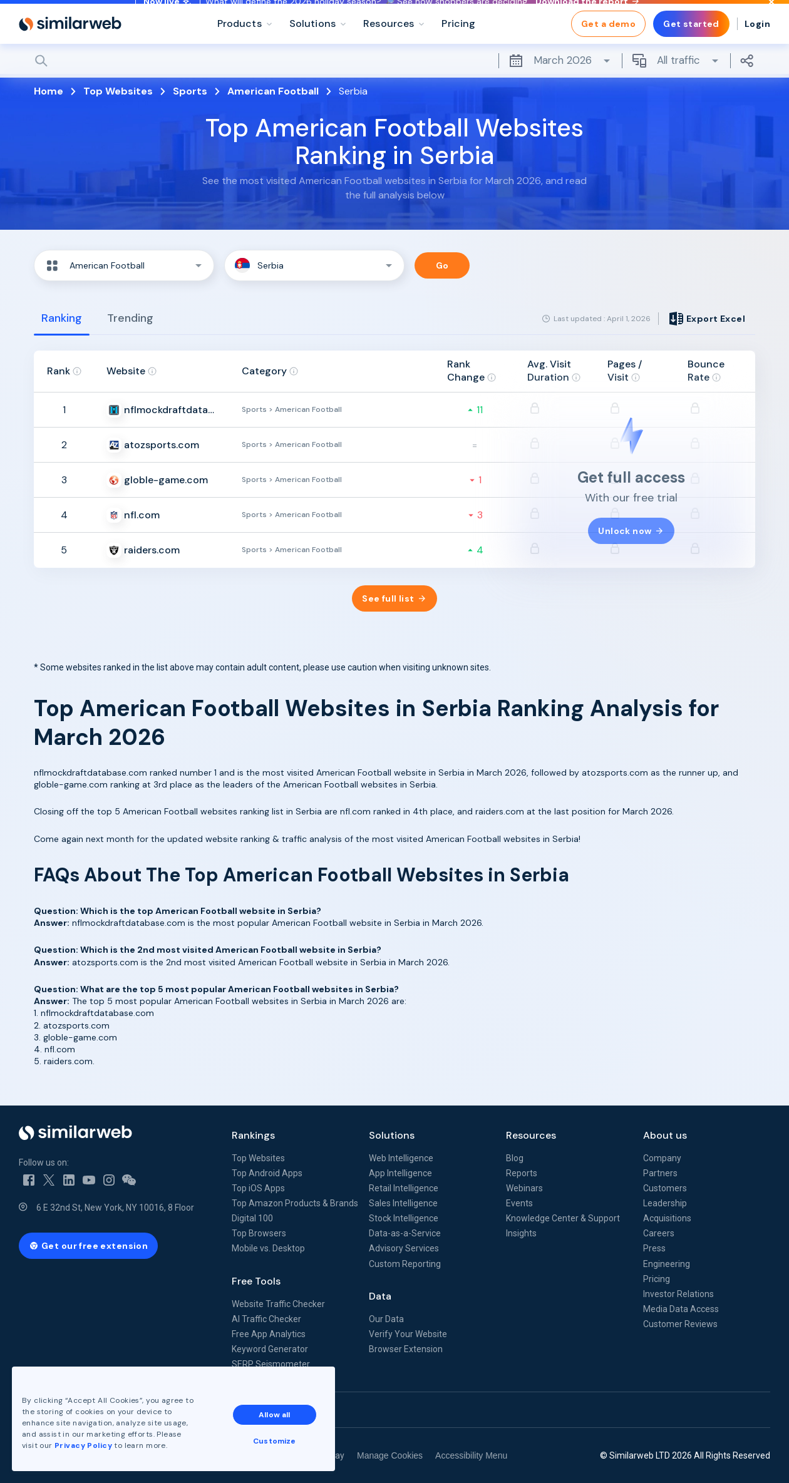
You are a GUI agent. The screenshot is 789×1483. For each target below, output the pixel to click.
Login (757, 50)
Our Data (386, 1319)
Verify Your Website (408, 1334)
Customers (665, 1188)
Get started (691, 50)
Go (442, 265)
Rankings (253, 1135)
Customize (281, 1434)
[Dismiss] (771, 15)
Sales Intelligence (403, 1203)
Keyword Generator (270, 1349)
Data (380, 1296)
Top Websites (258, 1158)
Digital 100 (252, 1218)
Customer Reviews (680, 1324)
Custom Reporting (405, 1264)
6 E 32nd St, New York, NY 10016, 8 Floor (115, 1208)
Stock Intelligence (403, 1218)
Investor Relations (678, 1294)
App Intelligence (400, 1173)
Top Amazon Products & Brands (295, 1203)
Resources (531, 1135)
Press (654, 1248)
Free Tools (256, 1281)
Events (519, 1203)
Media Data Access (681, 1309)
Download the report (587, 14)
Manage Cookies (390, 1455)
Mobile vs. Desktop (268, 1248)
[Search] (394, 87)
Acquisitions (667, 1218)
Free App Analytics (269, 1334)
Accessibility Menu (471, 1455)
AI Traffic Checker (266, 1319)
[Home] (70, 50)
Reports (521, 1173)
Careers (658, 1233)
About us (665, 1135)
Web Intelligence (401, 1158)
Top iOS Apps (258, 1188)
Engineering (666, 1264)
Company (662, 1158)
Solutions (392, 1135)
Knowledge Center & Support (563, 1218)
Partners (660, 1173)
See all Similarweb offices (75, 1409)
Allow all (281, 1408)
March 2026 (560, 87)
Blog (514, 1158)
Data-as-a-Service (405, 1233)
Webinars (524, 1188)
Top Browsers (259, 1233)
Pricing (656, 1279)
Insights (521, 1233)
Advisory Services (404, 1248)
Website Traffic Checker (278, 1304)
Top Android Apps (267, 1173)
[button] (124, 265)
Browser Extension (406, 1349)
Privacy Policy (90, 1439)
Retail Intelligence (403, 1188)
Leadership (665, 1203)
